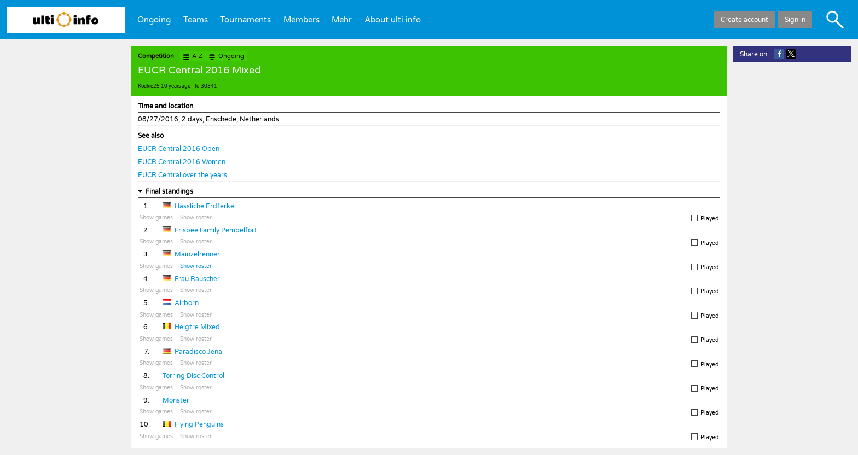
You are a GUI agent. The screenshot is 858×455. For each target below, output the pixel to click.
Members (301, 20)
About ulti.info (392, 20)
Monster (176, 400)
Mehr (342, 20)
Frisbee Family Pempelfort (216, 230)
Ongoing (154, 20)
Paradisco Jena (198, 351)
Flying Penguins (199, 424)
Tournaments (245, 20)
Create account (744, 20)
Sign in (795, 20)
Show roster (196, 217)
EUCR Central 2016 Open (178, 149)
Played (704, 218)
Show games (156, 217)
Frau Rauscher (197, 279)
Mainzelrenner (197, 254)
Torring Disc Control (193, 376)
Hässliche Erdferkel (205, 206)
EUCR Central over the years (182, 175)
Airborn (187, 303)
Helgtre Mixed (197, 327)
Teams (195, 20)
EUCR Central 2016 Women (181, 162)
